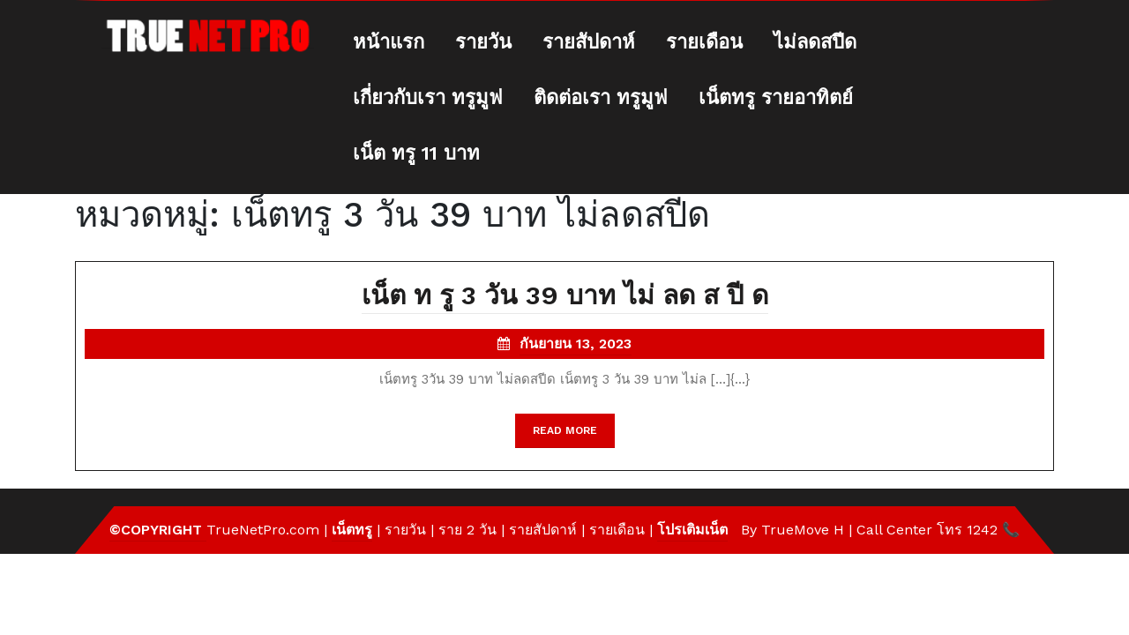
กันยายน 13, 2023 (576, 345)
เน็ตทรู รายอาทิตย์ (776, 97)
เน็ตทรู (352, 529)
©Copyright (157, 529)
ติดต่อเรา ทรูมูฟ (601, 97)
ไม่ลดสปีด (815, 42)
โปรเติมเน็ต (692, 529)
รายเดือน (704, 42)
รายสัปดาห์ (588, 42)
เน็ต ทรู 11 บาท (416, 153)
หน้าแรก (388, 42)
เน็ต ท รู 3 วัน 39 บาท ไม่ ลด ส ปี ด (565, 297)
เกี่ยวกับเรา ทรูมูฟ (428, 97)
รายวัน (483, 42)
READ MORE (574, 435)
